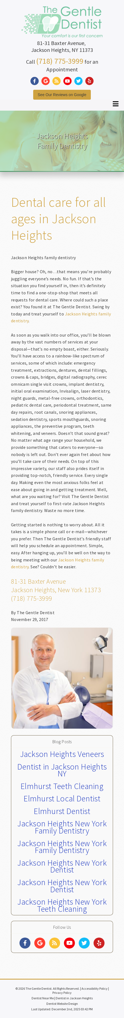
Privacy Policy (62, 993)
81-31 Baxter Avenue (38, 581)
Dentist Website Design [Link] (62, 1004)
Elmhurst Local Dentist (62, 798)
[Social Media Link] (35, 81)
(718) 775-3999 (31, 598)
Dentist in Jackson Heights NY (62, 770)
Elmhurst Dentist (62, 811)
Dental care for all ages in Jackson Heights (58, 218)
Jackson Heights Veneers (62, 754)
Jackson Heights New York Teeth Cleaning (62, 905)
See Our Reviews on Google (62, 95)
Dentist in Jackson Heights (74, 998)
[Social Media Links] (24, 943)
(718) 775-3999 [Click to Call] (59, 61)
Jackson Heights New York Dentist (62, 866)
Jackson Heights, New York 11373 (56, 590)
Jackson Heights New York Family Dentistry (62, 827)
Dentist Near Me (43, 998)
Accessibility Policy (94, 988)
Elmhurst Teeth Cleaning (62, 786)
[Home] (62, 31)
